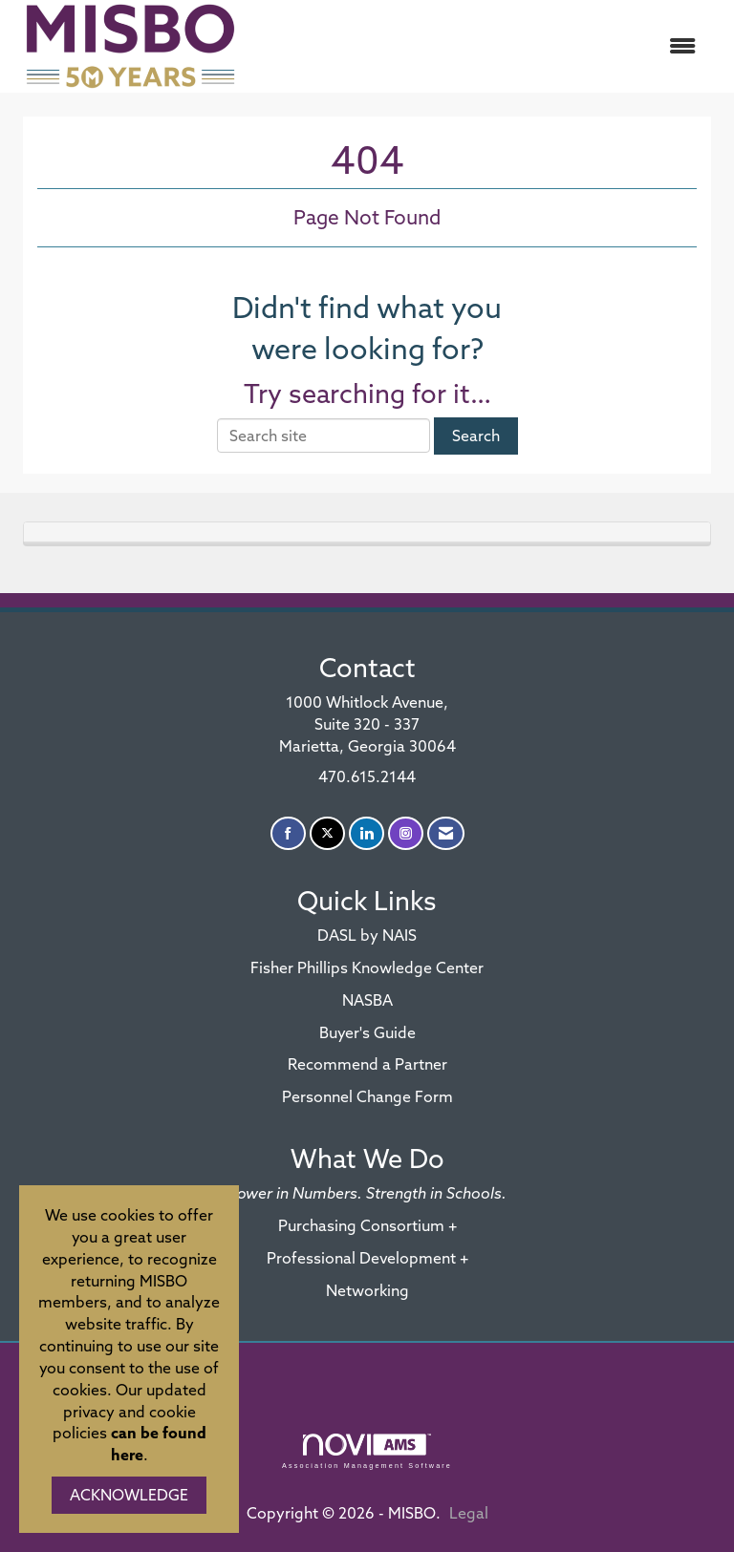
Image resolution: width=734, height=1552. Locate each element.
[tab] (367, 532)
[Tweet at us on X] (327, 833)
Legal (468, 1512)
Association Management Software (367, 1451)
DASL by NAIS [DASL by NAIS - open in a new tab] (367, 935)
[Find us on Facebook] (288, 833)
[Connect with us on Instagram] (405, 833)
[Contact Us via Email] (445, 833)
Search (476, 435)
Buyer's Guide (367, 1032)
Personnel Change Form (367, 1096)
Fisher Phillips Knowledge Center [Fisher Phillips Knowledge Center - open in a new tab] (367, 967)
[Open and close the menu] (480, 46)
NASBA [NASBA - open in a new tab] (367, 1000)
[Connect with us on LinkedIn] (366, 833)
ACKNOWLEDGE (129, 1494)
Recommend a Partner (367, 1064)
